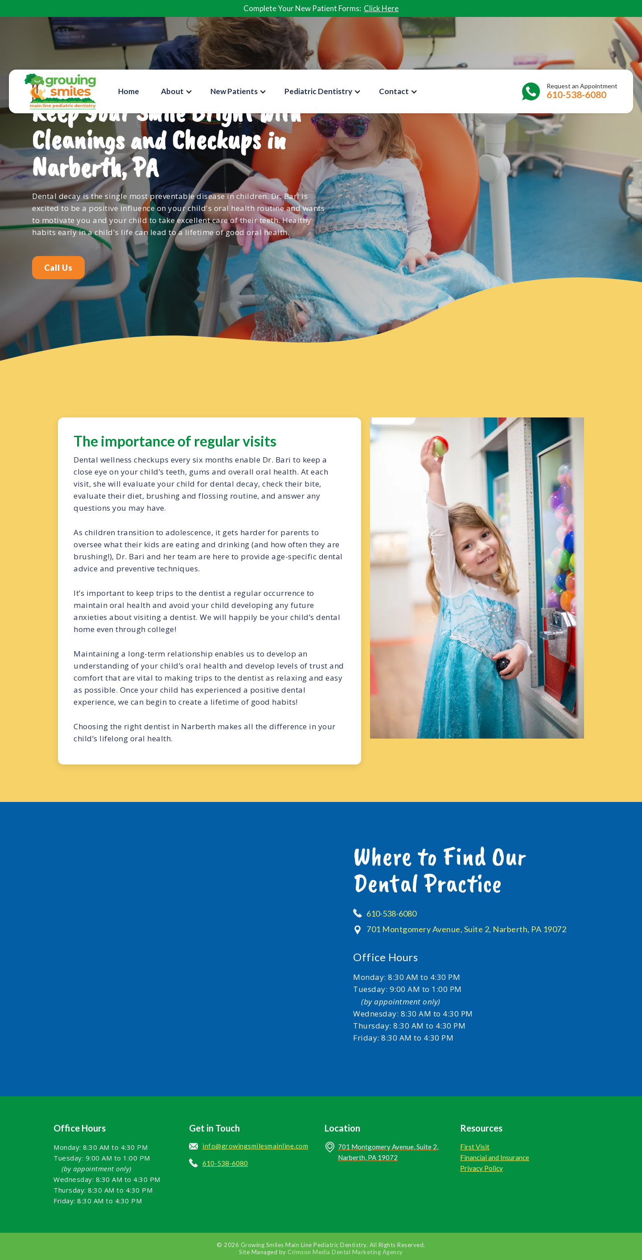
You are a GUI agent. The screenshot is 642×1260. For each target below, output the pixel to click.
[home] (60, 91)
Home (128, 91)
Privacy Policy (481, 1168)
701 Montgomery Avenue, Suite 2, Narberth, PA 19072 (466, 929)
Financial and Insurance (494, 1157)
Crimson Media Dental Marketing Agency (345, 1252)
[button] (177, 91)
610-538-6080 (391, 913)
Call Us (58, 268)
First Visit (475, 1147)
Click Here (381, 8)
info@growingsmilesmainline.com (255, 1146)
